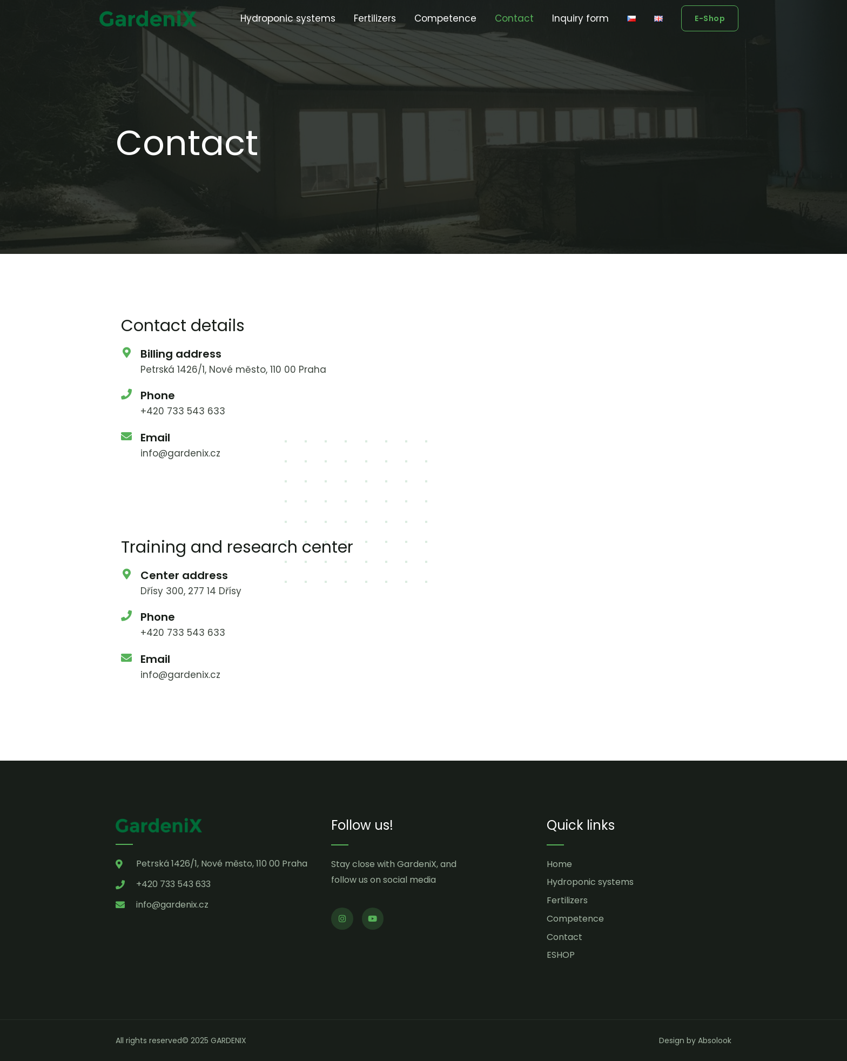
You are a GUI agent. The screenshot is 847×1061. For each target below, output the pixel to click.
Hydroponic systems (287, 18)
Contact (514, 18)
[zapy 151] (577, 618)
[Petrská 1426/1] (577, 396)
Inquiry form (580, 18)
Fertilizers (375, 18)
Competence (445, 18)
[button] (709, 18)
